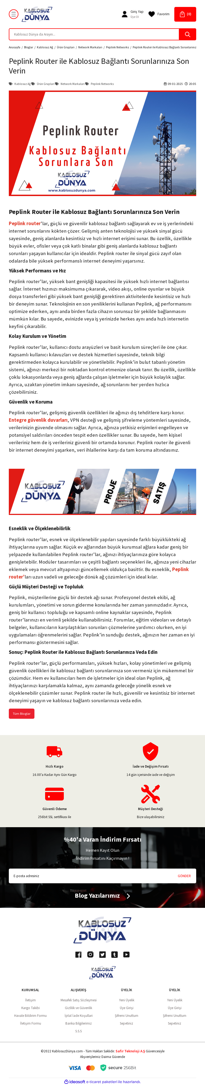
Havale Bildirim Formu (30, 1016)
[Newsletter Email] (102, 876)
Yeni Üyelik (126, 1000)
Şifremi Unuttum (126, 1016)
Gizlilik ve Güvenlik (78, 1008)
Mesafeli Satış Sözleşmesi (79, 1000)
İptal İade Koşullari (79, 1016)
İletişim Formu (30, 1023)
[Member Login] (124, 14)
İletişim (30, 1000)
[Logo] (37, 14)
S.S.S (78, 1031)
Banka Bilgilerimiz (78, 1023)
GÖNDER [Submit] (184, 876)
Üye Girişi (126, 1008)
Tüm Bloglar (22, 714)
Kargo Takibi (30, 1008)
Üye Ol (135, 17)
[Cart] (185, 14)
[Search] (102, 34)
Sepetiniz (126, 1023)
